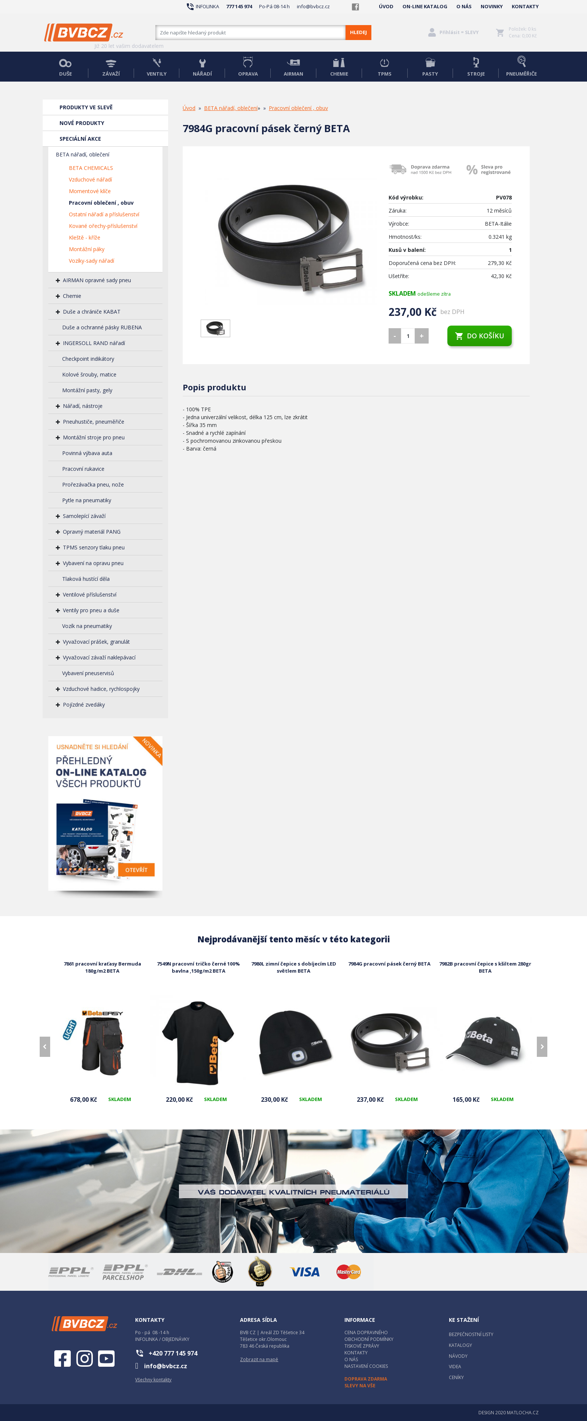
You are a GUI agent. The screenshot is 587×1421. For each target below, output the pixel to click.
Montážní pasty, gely (87, 390)
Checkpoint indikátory (88, 358)
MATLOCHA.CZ (523, 1412)
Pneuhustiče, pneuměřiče (93, 421)
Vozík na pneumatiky (87, 625)
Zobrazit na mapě (259, 1359)
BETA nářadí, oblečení (82, 154)
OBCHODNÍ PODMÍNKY (368, 1339)
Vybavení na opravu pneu (93, 563)
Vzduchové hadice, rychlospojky (101, 688)
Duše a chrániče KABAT (92, 311)
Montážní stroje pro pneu (94, 437)
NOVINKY (492, 6)
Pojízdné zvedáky (84, 704)
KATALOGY (460, 1345)
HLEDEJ (358, 32)
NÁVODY (458, 1356)
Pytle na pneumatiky (86, 500)
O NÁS (464, 6)
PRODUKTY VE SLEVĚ (86, 107)
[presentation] (45, 1047)
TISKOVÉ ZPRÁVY (361, 1346)
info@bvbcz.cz (313, 6)
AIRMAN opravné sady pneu (97, 280)
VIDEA (455, 1366)
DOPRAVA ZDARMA (365, 1379)
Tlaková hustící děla (86, 578)
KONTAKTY (525, 6)
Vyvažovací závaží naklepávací (99, 657)
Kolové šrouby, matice (89, 374)
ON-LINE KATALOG (424, 6)
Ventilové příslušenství (89, 594)
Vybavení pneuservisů (88, 673)
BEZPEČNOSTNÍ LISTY (471, 1334)
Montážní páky (86, 249)
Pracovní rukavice (83, 468)
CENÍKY (456, 1377)
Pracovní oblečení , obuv (101, 202)
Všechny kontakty (153, 1379)
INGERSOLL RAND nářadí (94, 343)
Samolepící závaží (84, 515)
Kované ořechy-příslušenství (103, 225)
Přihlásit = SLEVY (459, 32)
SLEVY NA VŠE (359, 1385)
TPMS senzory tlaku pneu (94, 547)
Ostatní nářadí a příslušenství (104, 214)
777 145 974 (239, 6)
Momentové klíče (90, 191)
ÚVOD (386, 6)
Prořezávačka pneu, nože (93, 484)
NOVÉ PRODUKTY (82, 122)
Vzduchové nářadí (90, 179)
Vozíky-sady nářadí (91, 260)
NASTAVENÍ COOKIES (366, 1366)
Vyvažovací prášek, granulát (96, 641)
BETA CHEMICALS (91, 167)
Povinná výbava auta (87, 453)
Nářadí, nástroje (83, 405)
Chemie (72, 295)
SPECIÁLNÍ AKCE (80, 138)
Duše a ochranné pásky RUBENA (102, 327)
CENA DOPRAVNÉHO (366, 1332)
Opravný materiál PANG (92, 531)
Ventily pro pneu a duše (91, 610)
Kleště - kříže (84, 237)
